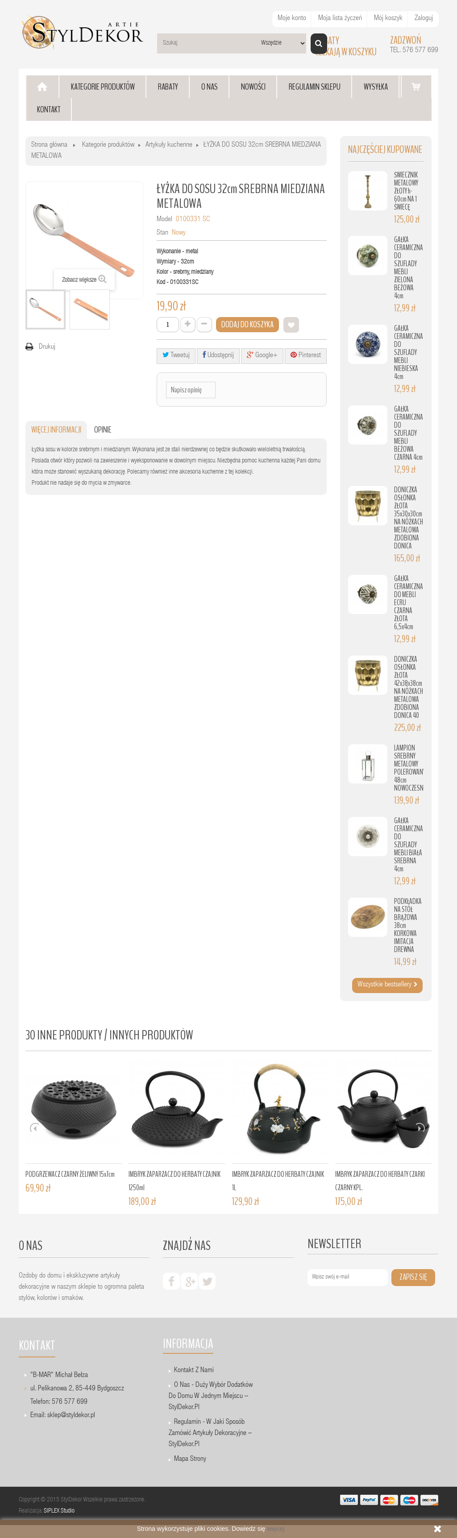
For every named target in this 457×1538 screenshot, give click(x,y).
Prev (34, 1127)
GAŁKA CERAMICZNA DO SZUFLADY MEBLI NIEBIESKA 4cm (408, 352)
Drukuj (47, 347)
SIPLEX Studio (59, 1511)
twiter (207, 1281)
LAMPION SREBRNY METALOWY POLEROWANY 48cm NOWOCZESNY (410, 768)
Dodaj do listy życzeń (291, 325)
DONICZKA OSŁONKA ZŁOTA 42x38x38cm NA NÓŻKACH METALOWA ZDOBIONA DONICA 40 (408, 687)
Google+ (262, 355)
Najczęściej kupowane (385, 149)
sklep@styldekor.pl (71, 1415)
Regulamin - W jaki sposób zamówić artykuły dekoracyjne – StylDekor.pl (210, 1433)
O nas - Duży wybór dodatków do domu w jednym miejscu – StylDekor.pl (211, 1396)
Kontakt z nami (194, 1370)
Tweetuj (176, 355)
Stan (162, 233)
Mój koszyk (388, 18)
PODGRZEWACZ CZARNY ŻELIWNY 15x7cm (70, 1174)
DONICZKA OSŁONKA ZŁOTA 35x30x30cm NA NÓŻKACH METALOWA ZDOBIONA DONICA (408, 518)
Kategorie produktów (108, 145)
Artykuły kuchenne (168, 145)
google (189, 1281)
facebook (171, 1281)
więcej (275, 1528)
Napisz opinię (186, 389)
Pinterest (306, 355)
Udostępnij (218, 355)
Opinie (103, 430)
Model (164, 219)
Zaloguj (424, 18)
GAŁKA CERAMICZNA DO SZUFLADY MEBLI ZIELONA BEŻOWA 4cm (408, 268)
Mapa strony (190, 1459)
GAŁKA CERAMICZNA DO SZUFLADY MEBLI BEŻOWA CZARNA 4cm (408, 433)
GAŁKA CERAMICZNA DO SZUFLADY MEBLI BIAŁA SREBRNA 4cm (408, 845)
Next (420, 1127)
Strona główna (49, 145)
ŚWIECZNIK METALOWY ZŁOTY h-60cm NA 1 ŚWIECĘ (406, 191)
